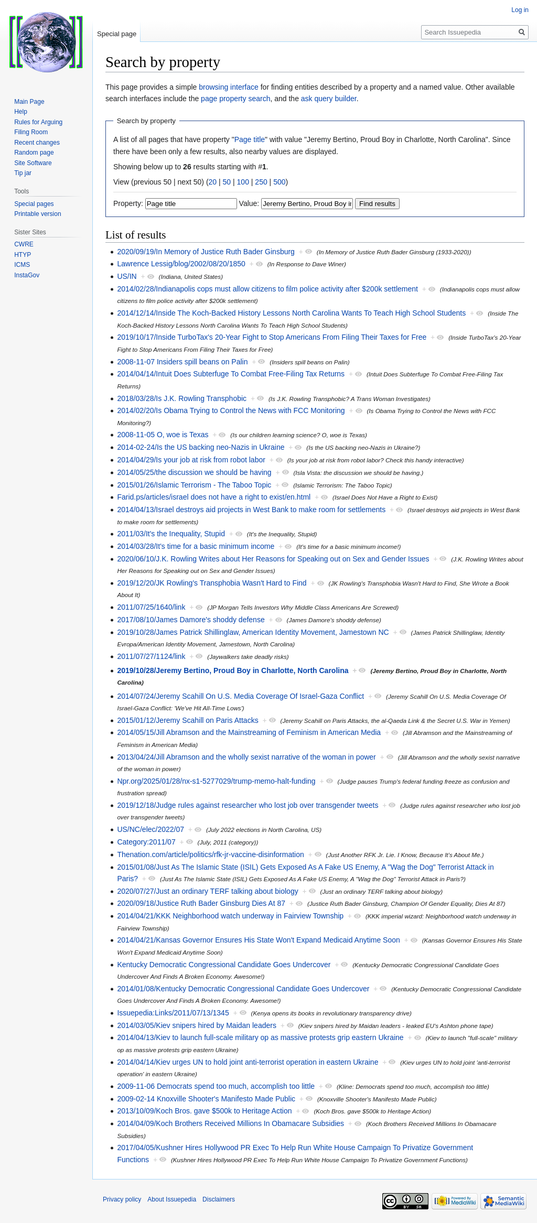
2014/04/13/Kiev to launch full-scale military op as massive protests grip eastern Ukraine (260, 1037)
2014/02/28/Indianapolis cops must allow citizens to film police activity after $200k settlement (267, 289)
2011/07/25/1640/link (151, 607)
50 (227, 182)
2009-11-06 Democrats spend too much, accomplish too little (216, 1086)
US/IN (126, 276)
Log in (520, 10)
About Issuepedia (171, 1199)
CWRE (24, 244)
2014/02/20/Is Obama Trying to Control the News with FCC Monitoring (231, 410)
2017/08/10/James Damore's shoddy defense (190, 619)
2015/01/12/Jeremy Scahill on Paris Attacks (187, 720)
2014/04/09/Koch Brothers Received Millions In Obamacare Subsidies (230, 1123)
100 (243, 182)
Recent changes (37, 142)
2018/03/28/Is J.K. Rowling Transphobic (181, 398)
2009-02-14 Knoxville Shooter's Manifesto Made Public (206, 1099)
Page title (249, 139)
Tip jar (22, 173)
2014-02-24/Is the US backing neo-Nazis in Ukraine (200, 447)
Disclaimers (218, 1199)
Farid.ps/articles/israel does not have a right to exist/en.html (213, 497)
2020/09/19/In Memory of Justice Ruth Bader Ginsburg (206, 251)
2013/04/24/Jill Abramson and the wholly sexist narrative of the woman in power (246, 757)
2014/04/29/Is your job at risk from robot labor (191, 460)
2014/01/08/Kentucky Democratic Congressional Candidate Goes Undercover (243, 988)
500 (279, 182)
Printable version (37, 214)
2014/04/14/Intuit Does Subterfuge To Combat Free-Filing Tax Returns (231, 374)
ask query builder (329, 98)
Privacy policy (122, 1199)
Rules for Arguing (38, 122)
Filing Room (31, 132)
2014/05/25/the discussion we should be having (194, 472)
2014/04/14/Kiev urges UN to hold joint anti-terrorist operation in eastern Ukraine (247, 1062)
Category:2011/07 (146, 842)
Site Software (32, 163)
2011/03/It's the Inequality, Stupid (171, 533)
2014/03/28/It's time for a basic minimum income (195, 546)
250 (261, 182)
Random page (33, 152)
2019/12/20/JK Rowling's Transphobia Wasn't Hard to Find (211, 583)
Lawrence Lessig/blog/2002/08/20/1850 (181, 263)
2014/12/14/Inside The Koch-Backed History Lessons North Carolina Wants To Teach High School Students (291, 313)
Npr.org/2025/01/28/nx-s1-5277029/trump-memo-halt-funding (216, 781)
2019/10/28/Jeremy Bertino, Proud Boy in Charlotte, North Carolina (232, 670)
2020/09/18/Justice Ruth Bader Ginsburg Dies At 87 (201, 903)
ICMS (22, 264)
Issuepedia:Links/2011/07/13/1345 (173, 1013)
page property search (235, 98)
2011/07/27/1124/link (151, 656)
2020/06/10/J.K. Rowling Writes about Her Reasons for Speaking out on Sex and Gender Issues (273, 559)
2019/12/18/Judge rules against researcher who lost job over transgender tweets (247, 805)
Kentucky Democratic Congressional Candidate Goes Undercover (223, 964)
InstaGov (26, 275)
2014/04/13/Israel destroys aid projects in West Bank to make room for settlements (251, 509)
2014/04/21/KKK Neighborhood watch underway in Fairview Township (230, 916)
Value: (249, 203)
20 (213, 182)
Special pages (33, 204)
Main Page (29, 101)
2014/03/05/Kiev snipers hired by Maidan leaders (196, 1025)
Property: (128, 203)
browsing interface (229, 87)
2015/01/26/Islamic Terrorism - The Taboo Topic (194, 485)
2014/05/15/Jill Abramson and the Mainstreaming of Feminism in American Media (249, 732)
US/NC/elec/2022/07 (150, 829)
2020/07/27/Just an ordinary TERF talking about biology (207, 891)
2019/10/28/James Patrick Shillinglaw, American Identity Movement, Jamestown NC (253, 632)
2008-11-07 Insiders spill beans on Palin (182, 362)
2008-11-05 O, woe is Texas (162, 434)
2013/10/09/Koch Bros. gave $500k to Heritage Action (204, 1111)
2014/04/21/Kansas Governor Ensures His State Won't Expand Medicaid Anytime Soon (258, 940)
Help (20, 111)
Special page (116, 34)
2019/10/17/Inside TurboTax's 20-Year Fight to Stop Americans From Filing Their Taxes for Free (271, 337)
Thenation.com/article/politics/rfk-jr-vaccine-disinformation (210, 854)
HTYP (22, 254)
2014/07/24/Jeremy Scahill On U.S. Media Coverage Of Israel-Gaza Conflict (240, 696)
